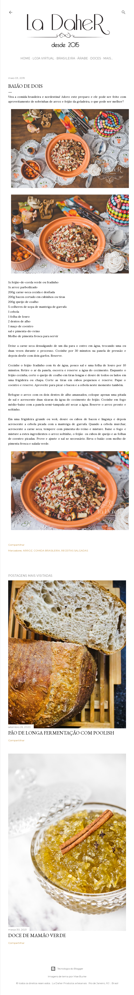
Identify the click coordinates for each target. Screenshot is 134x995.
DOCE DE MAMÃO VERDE (37, 935)
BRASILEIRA (65, 58)
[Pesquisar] (123, 11)
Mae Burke (80, 976)
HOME (25, 58)
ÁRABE (82, 58)
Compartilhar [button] (16, 544)
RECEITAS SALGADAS (74, 550)
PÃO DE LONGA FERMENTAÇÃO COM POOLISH (61, 733)
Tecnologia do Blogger (67, 968)
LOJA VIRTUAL (43, 58)
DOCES (95, 58)
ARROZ (27, 550)
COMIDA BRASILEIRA (47, 550)
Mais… (108, 58)
